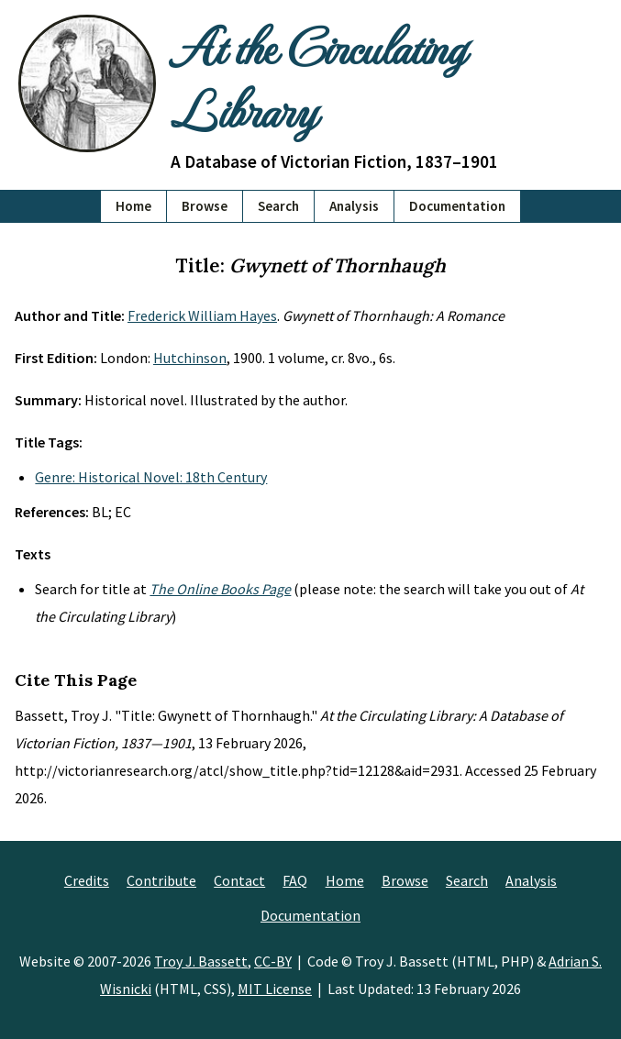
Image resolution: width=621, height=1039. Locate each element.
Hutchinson (190, 357)
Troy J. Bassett (201, 961)
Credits (86, 880)
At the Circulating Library (318, 77)
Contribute (161, 880)
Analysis (354, 206)
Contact (239, 880)
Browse (204, 206)
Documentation (457, 206)
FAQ (295, 880)
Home (133, 206)
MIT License (275, 988)
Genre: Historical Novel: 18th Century (151, 477)
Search (278, 206)
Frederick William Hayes (202, 315)
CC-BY (273, 961)
